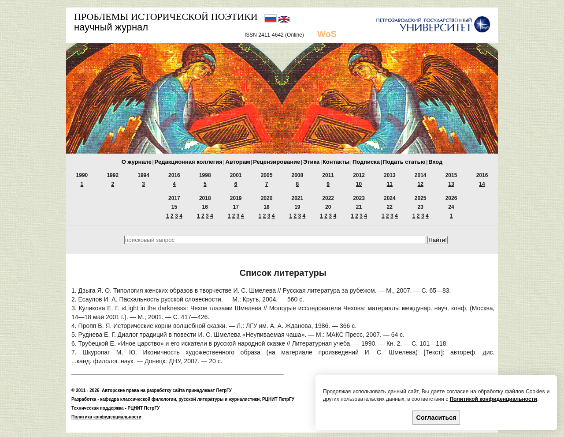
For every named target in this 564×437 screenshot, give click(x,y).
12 (420, 184)
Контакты (336, 161)
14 (482, 184)
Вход (435, 161)
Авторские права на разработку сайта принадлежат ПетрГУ (167, 390)
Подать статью (404, 161)
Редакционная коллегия (189, 161)
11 (390, 184)
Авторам (237, 161)
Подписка (366, 161)
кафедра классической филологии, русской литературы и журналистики (180, 399)
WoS (327, 34)
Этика (311, 161)
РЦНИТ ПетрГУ (278, 399)
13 (451, 184)
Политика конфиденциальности (106, 416)
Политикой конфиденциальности (493, 399)
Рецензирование (276, 161)
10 (359, 184)
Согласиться (436, 417)
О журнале (137, 161)
